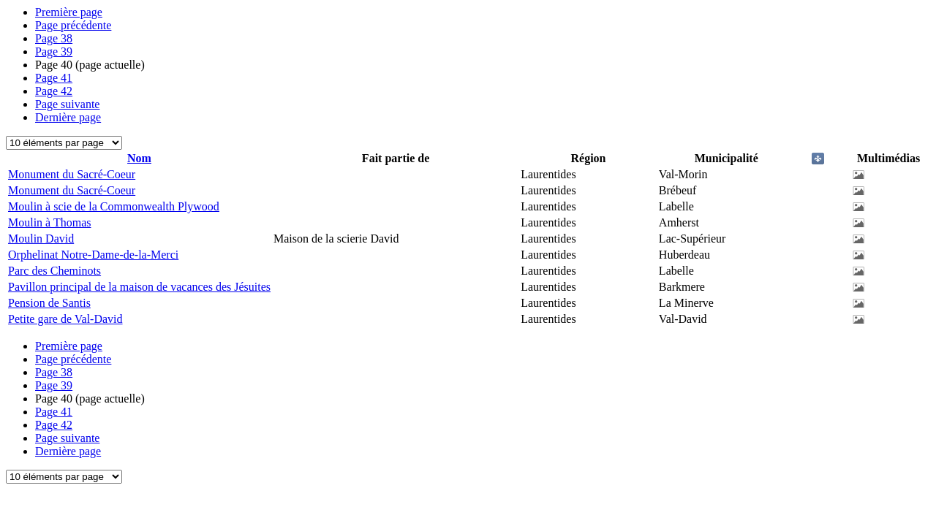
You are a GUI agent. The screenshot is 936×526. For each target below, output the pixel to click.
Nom (139, 158)
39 (53, 51)
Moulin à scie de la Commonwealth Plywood (113, 206)
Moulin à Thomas (49, 222)
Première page (68, 12)
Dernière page (68, 117)
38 (53, 38)
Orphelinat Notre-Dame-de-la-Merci (93, 254)
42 (53, 91)
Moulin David (41, 238)
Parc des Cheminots (54, 270)
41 (53, 78)
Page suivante (67, 104)
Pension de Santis (49, 303)
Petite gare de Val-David (65, 319)
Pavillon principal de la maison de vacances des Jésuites (139, 287)
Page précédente (73, 25)
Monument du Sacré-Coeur (71, 174)
